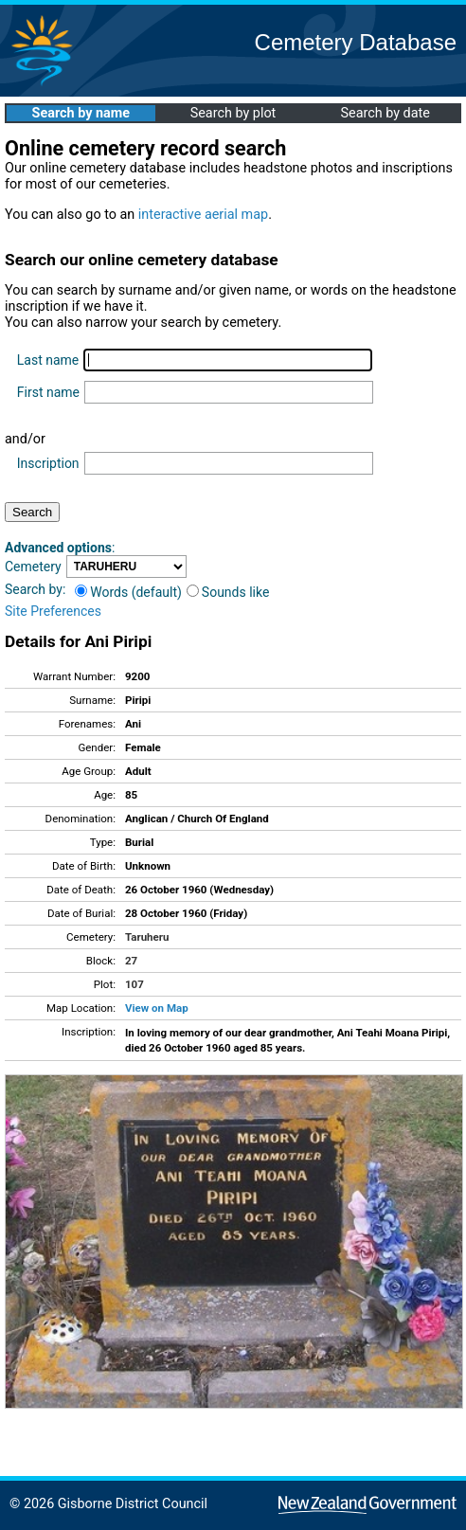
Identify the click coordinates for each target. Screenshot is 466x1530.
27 (131, 960)
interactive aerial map (203, 215)
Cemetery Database (356, 42)
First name (48, 392)
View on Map (156, 1008)
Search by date (384, 113)
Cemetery (33, 566)
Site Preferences (53, 611)
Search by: (35, 589)
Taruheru (147, 937)
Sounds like (228, 592)
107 (134, 984)
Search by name (81, 113)
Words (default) (128, 592)
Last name (48, 360)
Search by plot (233, 113)
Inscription (48, 463)
